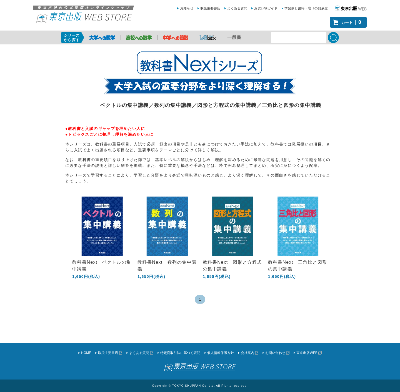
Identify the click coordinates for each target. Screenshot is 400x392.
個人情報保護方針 (220, 353)
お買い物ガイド (266, 8)
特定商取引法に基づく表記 (180, 353)
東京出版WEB (306, 353)
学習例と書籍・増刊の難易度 (306, 8)
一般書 (234, 37)
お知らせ (186, 8)
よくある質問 (237, 8)
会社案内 (247, 353)
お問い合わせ (275, 353)
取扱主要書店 (210, 8)
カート (352, 22)
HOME (86, 353)
